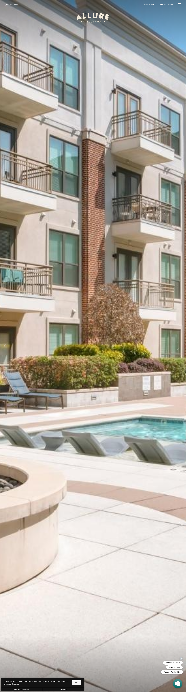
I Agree (76, 682)
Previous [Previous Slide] (6, 346)
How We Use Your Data (21, 689)
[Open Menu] (179, 4)
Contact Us (63, 689)
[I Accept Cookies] (82, 680)
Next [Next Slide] (179, 346)
